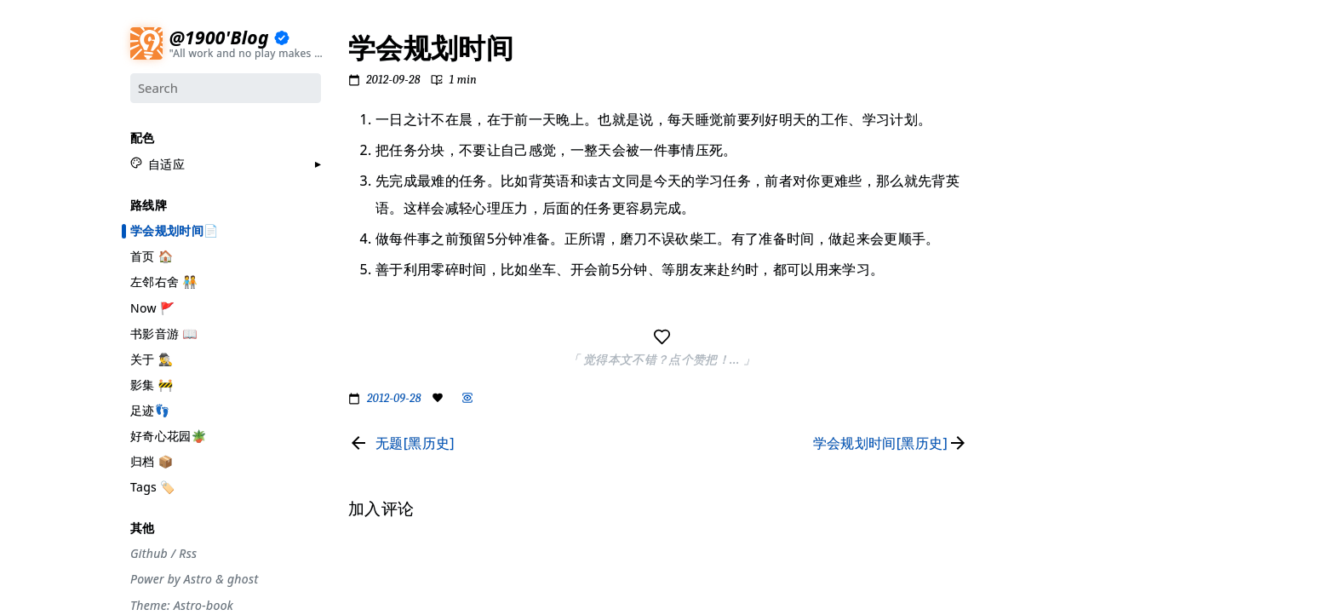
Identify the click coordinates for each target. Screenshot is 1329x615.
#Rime (1018, 363)
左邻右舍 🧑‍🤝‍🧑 (164, 281)
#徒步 (1016, 341)
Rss (188, 553)
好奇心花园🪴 (168, 435)
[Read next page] (894, 443)
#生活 (1016, 165)
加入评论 (1023, 424)
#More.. (1021, 385)
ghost (242, 579)
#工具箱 (1021, 187)
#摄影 (1016, 121)
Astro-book (203, 605)
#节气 (1016, 99)
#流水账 (1021, 77)
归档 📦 (151, 460)
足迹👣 (149, 409)
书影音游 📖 (164, 333)
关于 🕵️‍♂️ (151, 358)
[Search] (225, 87)
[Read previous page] (401, 443)
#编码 (1016, 209)
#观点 (1016, 297)
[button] (157, 163)
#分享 (1016, 55)
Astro (198, 579)
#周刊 (1016, 253)
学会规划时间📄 (174, 230)
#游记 (1016, 231)
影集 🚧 (151, 384)
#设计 (1016, 143)
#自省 (1016, 275)
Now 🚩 (152, 307)
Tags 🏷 (152, 486)
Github (149, 553)
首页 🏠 (151, 255)
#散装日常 (1026, 319)
